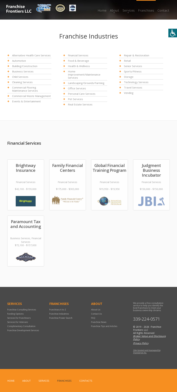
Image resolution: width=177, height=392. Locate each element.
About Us (95, 309)
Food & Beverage (78, 60)
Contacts (85, 380)
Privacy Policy (140, 343)
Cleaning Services (22, 82)
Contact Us (96, 313)
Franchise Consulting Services (21, 309)
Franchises (146, 10)
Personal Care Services (81, 93)
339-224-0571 (146, 319)
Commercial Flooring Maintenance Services (25, 89)
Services (129, 10)
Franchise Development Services (23, 330)
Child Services (20, 76)
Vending (128, 93)
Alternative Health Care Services (31, 55)
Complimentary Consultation (21, 326)
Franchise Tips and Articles (104, 326)
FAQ (93, 317)
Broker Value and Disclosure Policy (149, 337)
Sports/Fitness (133, 71)
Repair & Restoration (136, 55)
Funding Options (15, 313)
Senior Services (133, 66)
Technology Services (136, 82)
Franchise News (98, 322)
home (11, 380)
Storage (128, 76)
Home (102, 10)
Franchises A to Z (57, 309)
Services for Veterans (17, 322)
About (114, 10)
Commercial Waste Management (31, 96)
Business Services (23, 71)
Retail (127, 60)
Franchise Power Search (60, 317)
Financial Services (78, 55)
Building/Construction (24, 66)
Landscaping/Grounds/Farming (86, 83)
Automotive (19, 60)
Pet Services (75, 99)
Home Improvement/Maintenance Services (84, 74)
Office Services (77, 88)
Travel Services (133, 87)
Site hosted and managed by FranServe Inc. (146, 351)
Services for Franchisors (19, 317)
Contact (163, 10)
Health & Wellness (79, 66)
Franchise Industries (59, 313)
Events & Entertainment (26, 101)
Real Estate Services (80, 104)
